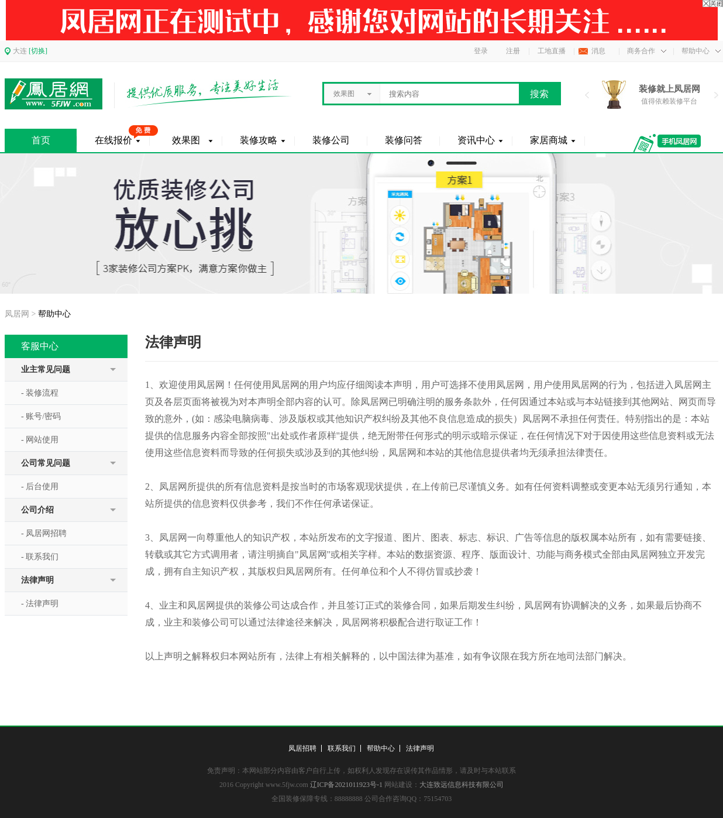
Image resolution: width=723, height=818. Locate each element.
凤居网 (17, 314)
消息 (598, 51)
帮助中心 (381, 748)
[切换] (38, 51)
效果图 (186, 140)
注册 (513, 51)
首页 (41, 140)
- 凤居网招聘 (44, 533)
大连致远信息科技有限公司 (461, 785)
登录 (481, 51)
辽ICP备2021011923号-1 (346, 785)
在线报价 (113, 140)
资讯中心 (476, 140)
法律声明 (420, 748)
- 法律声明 (39, 603)
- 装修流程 (39, 393)
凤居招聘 (302, 748)
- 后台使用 (39, 486)
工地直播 (552, 51)
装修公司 (331, 140)
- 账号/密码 (41, 416)
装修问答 (403, 140)
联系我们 (342, 748)
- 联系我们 (39, 556)
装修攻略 (258, 140)
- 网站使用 (39, 439)
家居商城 (548, 140)
